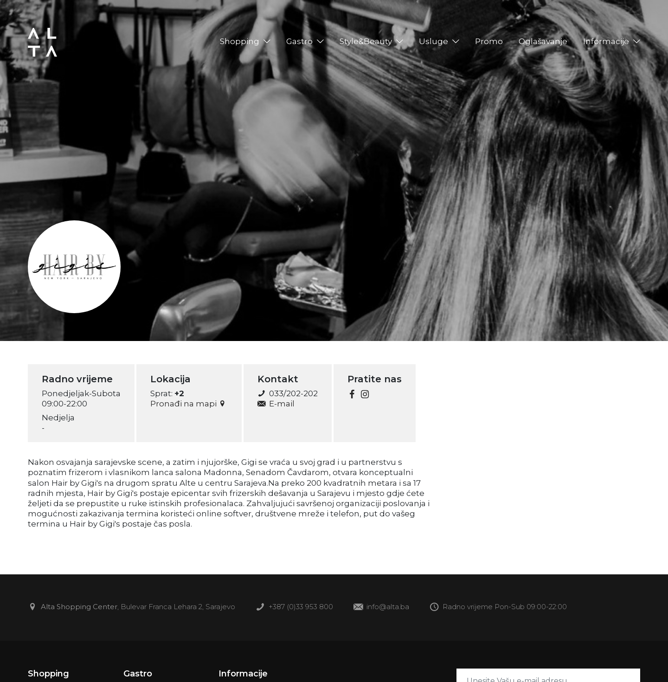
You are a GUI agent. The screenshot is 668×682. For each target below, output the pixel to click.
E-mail (275, 403)
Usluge (433, 41)
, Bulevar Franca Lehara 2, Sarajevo (131, 607)
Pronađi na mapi (189, 403)
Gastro (299, 41)
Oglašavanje (543, 41)
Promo (489, 41)
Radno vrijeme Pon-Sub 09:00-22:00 (498, 607)
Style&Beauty (366, 41)
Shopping (239, 41)
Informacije (606, 41)
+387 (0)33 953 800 (294, 607)
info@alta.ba (381, 607)
